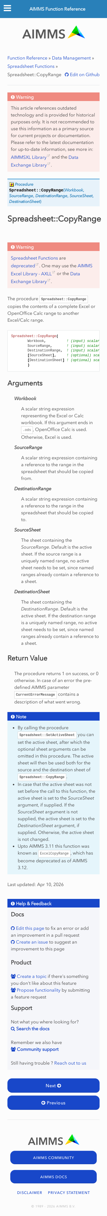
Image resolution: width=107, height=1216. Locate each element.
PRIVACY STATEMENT (69, 1193)
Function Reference (27, 58)
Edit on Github (84, 74)
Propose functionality (38, 990)
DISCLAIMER (29, 1193)
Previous (53, 1103)
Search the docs (32, 1028)
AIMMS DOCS (53, 1177)
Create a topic (31, 976)
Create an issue (31, 942)
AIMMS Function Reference (57, 9)
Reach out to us (70, 1063)
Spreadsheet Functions (30, 66)
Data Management (71, 58)
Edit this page (29, 928)
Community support (37, 1049)
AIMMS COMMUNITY (53, 1158)
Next (53, 1085)
